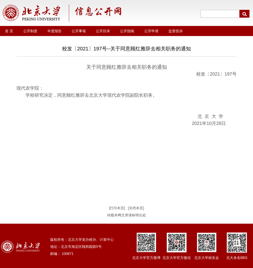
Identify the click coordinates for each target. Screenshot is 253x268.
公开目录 (103, 31)
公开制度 (30, 31)
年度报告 (54, 31)
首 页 (9, 31)
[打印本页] (117, 208)
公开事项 (79, 31)
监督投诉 (175, 31)
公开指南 (127, 31)
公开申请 (151, 31)
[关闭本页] (136, 208)
